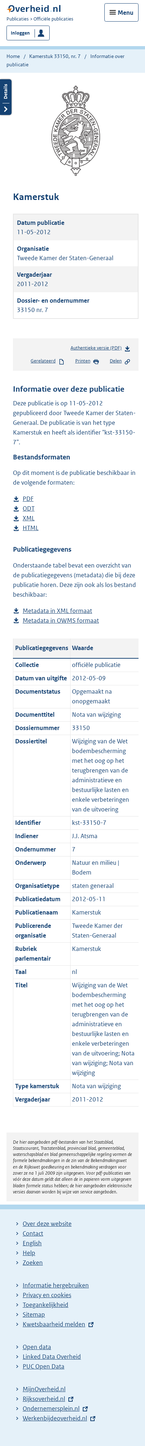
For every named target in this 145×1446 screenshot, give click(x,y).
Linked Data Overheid (52, 1357)
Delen (120, 361)
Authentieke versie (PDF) (101, 349)
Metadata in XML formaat (57, 611)
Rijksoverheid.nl (44, 1399)
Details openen (6, 97)
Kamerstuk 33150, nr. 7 (55, 56)
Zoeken (33, 1263)
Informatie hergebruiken (56, 1285)
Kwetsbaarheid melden (54, 1324)
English (32, 1243)
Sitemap (34, 1314)
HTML (30, 528)
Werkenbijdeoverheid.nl (55, 1418)
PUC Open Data (43, 1366)
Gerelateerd (47, 361)
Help (29, 1253)
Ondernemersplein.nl (51, 1408)
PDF (28, 499)
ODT (29, 508)
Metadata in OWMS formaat (61, 621)
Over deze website (47, 1224)
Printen (87, 361)
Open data (37, 1347)
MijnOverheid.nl (44, 1389)
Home (13, 56)
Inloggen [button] (20, 33)
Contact (33, 1233)
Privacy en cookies (47, 1295)
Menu (125, 13)
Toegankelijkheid (45, 1305)
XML (29, 518)
